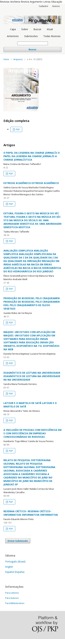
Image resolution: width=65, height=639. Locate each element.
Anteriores (13, 36)
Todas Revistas (51, 36)
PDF (17, 129)
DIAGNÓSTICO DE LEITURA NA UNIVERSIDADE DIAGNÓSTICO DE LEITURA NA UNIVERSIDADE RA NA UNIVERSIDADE (31, 376)
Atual (50, 29)
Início (6, 59)
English (9, 566)
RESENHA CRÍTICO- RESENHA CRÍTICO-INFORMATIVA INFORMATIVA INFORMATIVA (30, 513)
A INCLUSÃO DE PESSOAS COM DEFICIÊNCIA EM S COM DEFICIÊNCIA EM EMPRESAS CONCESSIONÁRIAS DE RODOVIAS (32, 433)
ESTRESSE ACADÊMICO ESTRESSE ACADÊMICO (31, 183)
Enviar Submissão (18, 540)
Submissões (31, 36)
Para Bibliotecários (14, 603)
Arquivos (18, 59)
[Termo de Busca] (32, 43)
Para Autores (12, 598)
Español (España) (14, 572)
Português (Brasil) (15, 561)
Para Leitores (12, 592)
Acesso (56, 6)
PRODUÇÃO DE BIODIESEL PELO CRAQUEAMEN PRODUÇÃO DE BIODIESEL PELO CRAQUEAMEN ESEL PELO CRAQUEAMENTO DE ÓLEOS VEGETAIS (31, 303)
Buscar (37, 29)
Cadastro (43, 6)
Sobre (24, 29)
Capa (13, 29)
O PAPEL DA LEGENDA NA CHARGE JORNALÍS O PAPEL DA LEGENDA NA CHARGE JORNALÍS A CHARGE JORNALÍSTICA (31, 156)
